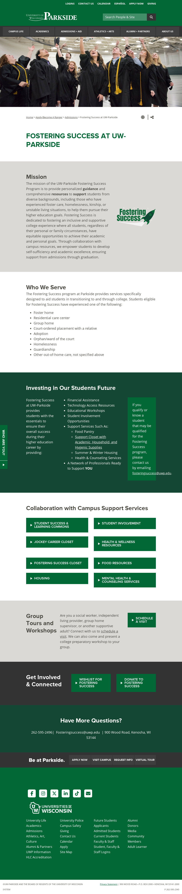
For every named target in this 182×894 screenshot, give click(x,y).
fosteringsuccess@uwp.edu (151, 473)
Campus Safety (70, 826)
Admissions (71, 117)
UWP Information (38, 852)
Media (132, 831)
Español (119, 3)
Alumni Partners (138, 31)
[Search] (125, 17)
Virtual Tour (145, 760)
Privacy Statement (109, 884)
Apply (64, 847)
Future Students (105, 820)
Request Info (123, 760)
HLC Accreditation (39, 857)
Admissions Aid (71, 31)
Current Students (106, 836)
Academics (42, 31)
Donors (133, 826)
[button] (143, 117)
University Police (71, 820)
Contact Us (86, 3)
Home (29, 117)
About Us (167, 31)
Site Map (66, 852)
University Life (36, 820)
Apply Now (136, 3)
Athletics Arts (104, 31)
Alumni (133, 820)
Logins (69, 3)
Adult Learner (137, 847)
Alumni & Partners (39, 847)
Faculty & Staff (104, 841)
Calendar (104, 3)
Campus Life (16, 31)
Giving (151, 3)
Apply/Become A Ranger (49, 117)
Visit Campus (102, 760)
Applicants (101, 826)
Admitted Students (107, 831)
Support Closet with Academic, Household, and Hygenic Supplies (96, 442)
